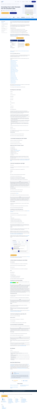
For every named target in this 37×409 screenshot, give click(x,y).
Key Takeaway (2, 31)
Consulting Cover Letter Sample (4, 23)
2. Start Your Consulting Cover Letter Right (4, 26)
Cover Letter (23, 1)
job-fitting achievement (17, 150)
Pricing (3, 406)
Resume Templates (10, 399)
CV (20, 1)
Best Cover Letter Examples (17, 85)
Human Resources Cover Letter (14, 79)
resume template (27, 235)
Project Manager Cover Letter (14, 69)
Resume (18, 1)
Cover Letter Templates (23, 399)
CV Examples (16, 400)
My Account (33, 1)
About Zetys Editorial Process (4, 32)
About (29, 1)
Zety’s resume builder (17, 256)
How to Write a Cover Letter (24, 401)
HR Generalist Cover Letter (14, 78)
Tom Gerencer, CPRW (7, 10)
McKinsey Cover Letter (13, 68)
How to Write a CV (17, 401)
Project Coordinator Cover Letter (14, 70)
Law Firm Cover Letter (13, 76)
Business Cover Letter (13, 61)
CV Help (16, 402)
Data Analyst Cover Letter (14, 62)
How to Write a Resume (11, 402)
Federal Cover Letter (13, 80)
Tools (15, 1)
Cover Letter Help (23, 402)
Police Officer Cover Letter (14, 77)
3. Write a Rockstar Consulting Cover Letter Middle (4, 28)
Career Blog (27, 1)
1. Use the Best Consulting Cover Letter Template (4, 25)
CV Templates (16, 399)
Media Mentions (4, 408)
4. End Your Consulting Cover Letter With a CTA (4, 30)
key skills (17, 193)
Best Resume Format (11, 401)
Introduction (2, 22)
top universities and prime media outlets (21, 368)
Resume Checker (10, 400)
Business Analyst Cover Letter (14, 60)
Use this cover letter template (27, 45)
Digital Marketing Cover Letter (14, 71)
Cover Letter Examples (23, 400)
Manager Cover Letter (13, 67)
